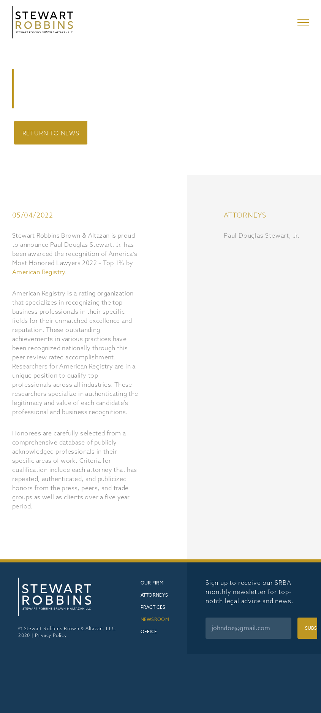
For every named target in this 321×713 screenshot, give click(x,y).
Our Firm (152, 583)
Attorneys (154, 595)
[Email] (248, 628)
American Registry (38, 272)
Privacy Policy (51, 635)
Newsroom (155, 619)
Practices (153, 607)
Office (149, 631)
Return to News (50, 133)
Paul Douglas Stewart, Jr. (262, 235)
